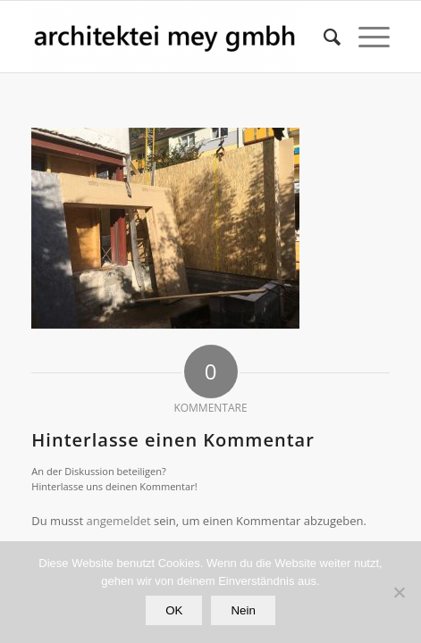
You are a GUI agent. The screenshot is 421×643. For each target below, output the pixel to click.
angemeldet (119, 521)
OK (173, 610)
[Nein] (399, 592)
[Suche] (323, 36)
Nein (243, 610)
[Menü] (365, 36)
